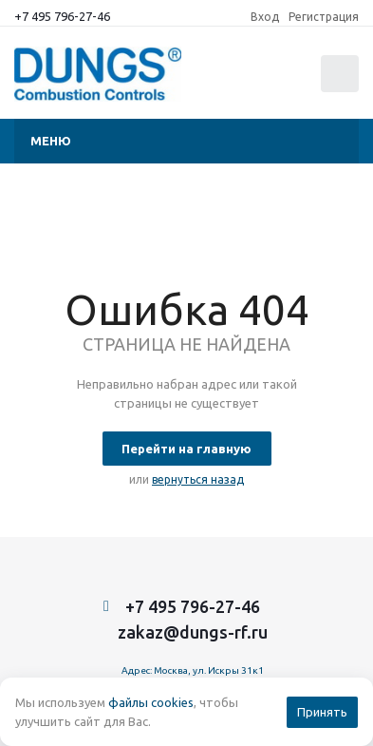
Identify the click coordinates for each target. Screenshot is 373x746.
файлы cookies (151, 702)
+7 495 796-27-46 (62, 16)
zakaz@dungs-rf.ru (193, 631)
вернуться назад (198, 479)
